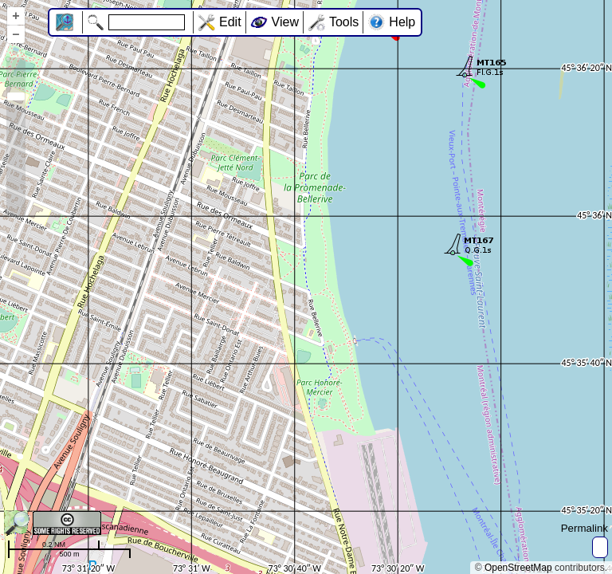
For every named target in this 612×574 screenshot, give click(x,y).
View (285, 22)
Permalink (584, 528)
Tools (344, 22)
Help (402, 22)
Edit (230, 22)
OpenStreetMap (518, 567)
